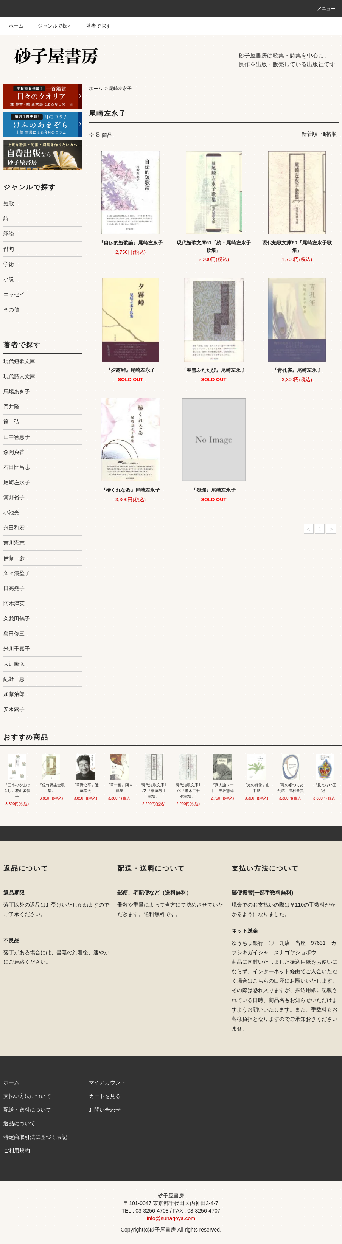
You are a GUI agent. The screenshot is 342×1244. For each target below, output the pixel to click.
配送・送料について (27, 1110)
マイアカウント (107, 1082)
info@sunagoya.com (171, 1218)
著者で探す (94, 26)
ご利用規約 (16, 1151)
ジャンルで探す (50, 26)
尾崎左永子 (120, 88)
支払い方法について (27, 1096)
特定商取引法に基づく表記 (35, 1137)
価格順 (329, 134)
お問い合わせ (105, 1110)
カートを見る (105, 1096)
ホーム (16, 26)
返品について (19, 1123)
